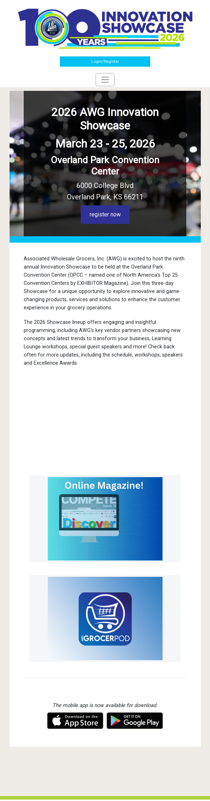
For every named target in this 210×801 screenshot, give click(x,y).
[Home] (105, 28)
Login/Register (105, 61)
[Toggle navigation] (105, 79)
